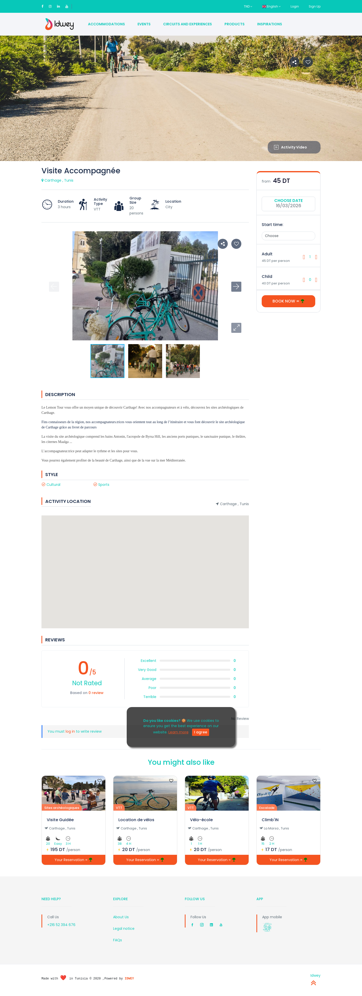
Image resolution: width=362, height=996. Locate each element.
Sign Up (315, 6)
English (271, 6)
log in (70, 731)
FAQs (117, 940)
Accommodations (106, 24)
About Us (121, 917)
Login (295, 6)
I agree (200, 732)
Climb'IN (270, 820)
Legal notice (123, 928)
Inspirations (269, 24)
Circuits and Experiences (187, 24)
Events (144, 24)
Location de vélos (136, 820)
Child (267, 276)
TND (248, 6)
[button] (236, 328)
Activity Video (290, 147)
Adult (267, 254)
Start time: (272, 224)
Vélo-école (201, 820)
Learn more (178, 732)
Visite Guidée (60, 820)
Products (234, 24)
